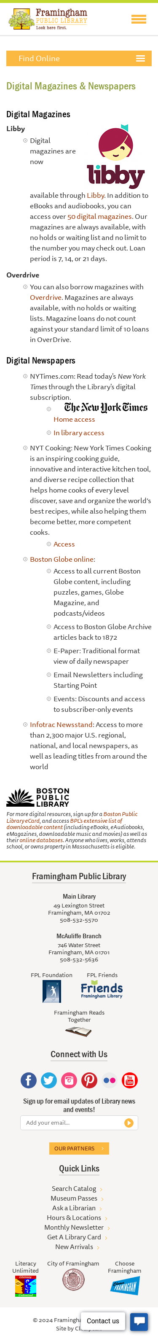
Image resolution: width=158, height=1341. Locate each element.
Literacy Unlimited (25, 1267)
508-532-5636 (79, 959)
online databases (41, 840)
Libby (95, 195)
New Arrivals (74, 1246)
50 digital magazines (99, 216)
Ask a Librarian (74, 1208)
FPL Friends (102, 975)
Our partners (74, 1148)
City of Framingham (73, 1263)
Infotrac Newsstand (61, 724)
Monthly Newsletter (74, 1227)
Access (64, 543)
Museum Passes (74, 1198)
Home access (74, 419)
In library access (79, 432)
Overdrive (46, 297)
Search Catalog (74, 1188)
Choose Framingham (125, 1267)
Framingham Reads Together (79, 1016)
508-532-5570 (79, 919)
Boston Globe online (62, 559)
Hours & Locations (74, 1217)
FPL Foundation (51, 975)
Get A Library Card (74, 1237)
